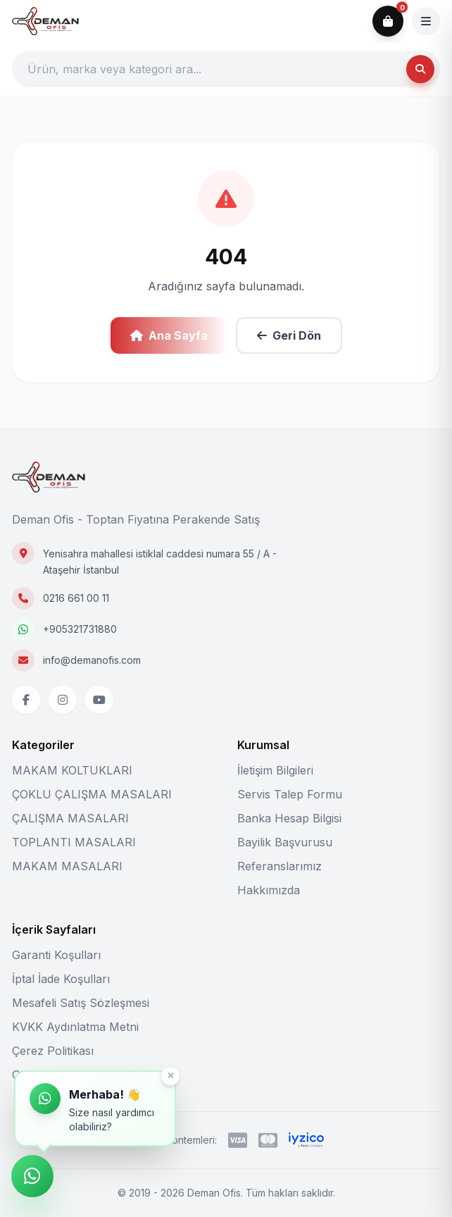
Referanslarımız (279, 866)
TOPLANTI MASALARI (74, 842)
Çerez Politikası (53, 1051)
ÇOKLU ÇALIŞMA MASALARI (92, 794)
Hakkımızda (268, 890)
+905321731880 (80, 629)
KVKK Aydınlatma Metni (75, 1027)
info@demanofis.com (92, 660)
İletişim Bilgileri (275, 770)
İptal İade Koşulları (61, 979)
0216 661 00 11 (76, 598)
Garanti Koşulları (56, 955)
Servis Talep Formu (289, 794)
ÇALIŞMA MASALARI (70, 818)
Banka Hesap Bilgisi (289, 818)
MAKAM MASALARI (67, 866)
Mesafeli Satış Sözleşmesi (80, 1003)
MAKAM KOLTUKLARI (72, 770)
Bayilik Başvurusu (284, 842)
